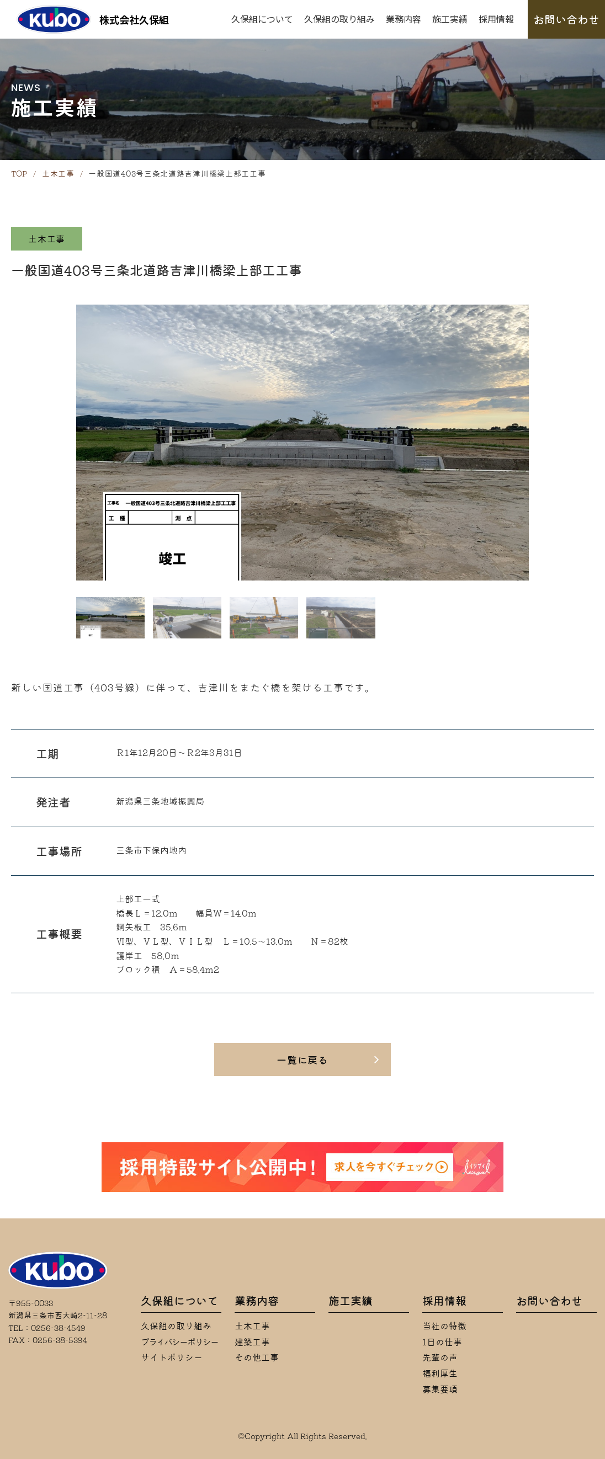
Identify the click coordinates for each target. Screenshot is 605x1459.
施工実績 (450, 18)
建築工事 (252, 1342)
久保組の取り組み (339, 18)
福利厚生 (440, 1373)
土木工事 (58, 174)
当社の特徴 (444, 1326)
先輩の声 (440, 1357)
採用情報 (496, 18)
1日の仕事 (442, 1342)
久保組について (262, 18)
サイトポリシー (172, 1357)
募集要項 (440, 1389)
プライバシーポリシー (179, 1342)
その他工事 (257, 1357)
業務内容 (403, 18)
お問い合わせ (566, 19)
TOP (19, 174)
